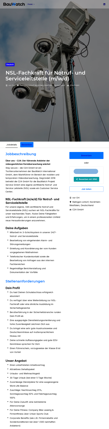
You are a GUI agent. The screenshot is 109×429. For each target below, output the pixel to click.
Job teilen (86, 189)
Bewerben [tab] (27, 144)
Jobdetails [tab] (11, 144)
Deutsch (10, 64)
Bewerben (86, 155)
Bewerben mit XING (86, 179)
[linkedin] (104, 4)
